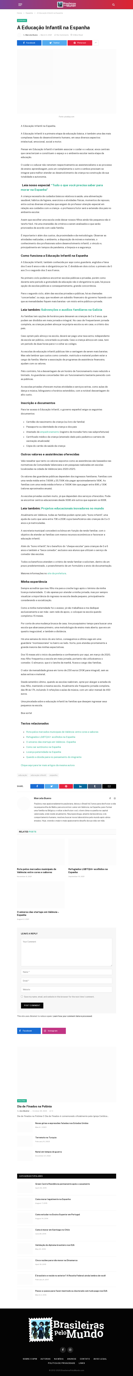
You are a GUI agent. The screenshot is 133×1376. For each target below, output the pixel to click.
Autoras (45, 1359)
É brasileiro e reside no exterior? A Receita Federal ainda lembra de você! (70, 1276)
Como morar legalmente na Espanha (53, 1199)
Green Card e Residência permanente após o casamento (62, 1184)
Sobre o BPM (30, 1359)
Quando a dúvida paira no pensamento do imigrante (54, 757)
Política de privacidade (61, 1363)
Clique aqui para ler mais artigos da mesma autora (48, 765)
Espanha (22, 20)
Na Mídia (59, 1359)
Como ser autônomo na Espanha (43, 747)
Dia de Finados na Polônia (34, 1106)
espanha (53, 775)
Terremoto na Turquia (46, 1137)
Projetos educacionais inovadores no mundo (72, 508)
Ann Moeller (24, 1111)
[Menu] (20, 4)
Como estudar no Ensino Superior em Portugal (57, 1214)
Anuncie (71, 1359)
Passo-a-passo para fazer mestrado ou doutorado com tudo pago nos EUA (71, 1291)
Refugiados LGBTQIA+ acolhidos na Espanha (50, 737)
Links (82, 1363)
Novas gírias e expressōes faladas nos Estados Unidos (61, 1123)
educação (22, 775)
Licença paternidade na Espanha (43, 752)
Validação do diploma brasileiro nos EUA (55, 1245)
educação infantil (38, 775)
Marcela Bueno (31, 35)
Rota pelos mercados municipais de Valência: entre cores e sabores (62, 731)
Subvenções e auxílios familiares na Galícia (72, 309)
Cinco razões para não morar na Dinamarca (56, 1260)
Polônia (22, 1101)
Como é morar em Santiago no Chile (52, 1230)
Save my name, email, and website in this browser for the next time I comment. (59, 997)
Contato (85, 1359)
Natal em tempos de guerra (48, 1152)
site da (56, 573)
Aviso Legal (100, 1359)
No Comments (61, 35)
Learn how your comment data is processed (72, 1016)
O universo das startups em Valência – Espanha (51, 741)
